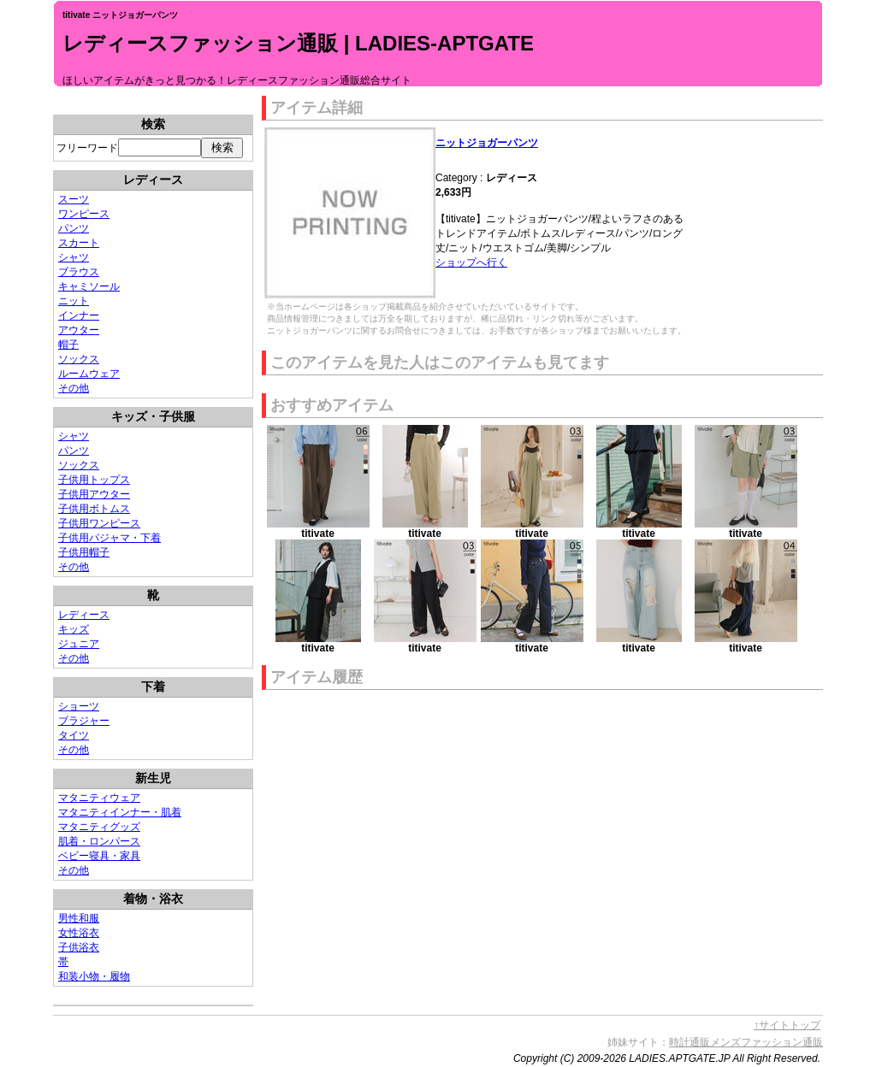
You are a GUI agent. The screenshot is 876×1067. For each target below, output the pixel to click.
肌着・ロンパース (99, 841)
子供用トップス (94, 480)
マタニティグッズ (99, 827)
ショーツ (78, 706)
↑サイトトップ (787, 1025)
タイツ (73, 735)
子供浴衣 (78, 947)
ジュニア (78, 644)
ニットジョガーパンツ (486, 143)
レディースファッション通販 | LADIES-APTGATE (298, 43)
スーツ (73, 199)
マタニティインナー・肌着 (119, 812)
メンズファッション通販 (766, 1042)
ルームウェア (89, 374)
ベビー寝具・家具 (99, 856)
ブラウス (78, 272)
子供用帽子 (84, 552)
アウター (78, 330)
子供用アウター (94, 494)
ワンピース (84, 214)
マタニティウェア (99, 798)
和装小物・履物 (94, 976)
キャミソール (89, 286)
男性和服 (78, 918)
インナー (78, 315)
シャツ (73, 257)
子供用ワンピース (99, 523)
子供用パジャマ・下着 (109, 538)
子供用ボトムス (94, 509)
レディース (84, 615)
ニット (73, 301)
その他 (73, 388)
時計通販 (689, 1042)
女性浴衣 (78, 933)
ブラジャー (84, 721)
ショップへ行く (471, 262)
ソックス (78, 359)
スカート (78, 243)
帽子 (68, 345)
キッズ (73, 629)
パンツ (73, 228)
